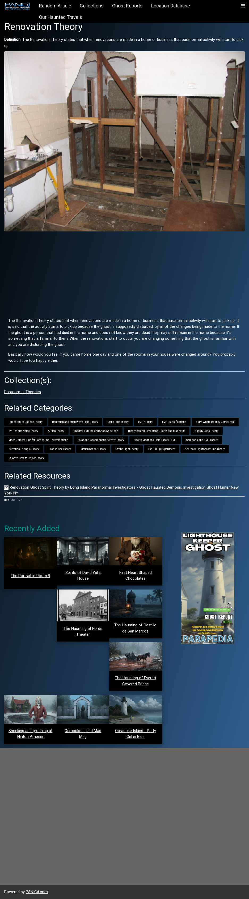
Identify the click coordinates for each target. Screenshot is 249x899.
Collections (92, 5)
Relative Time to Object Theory (26, 458)
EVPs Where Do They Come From (215, 421)
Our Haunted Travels (60, 17)
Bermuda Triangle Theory (24, 449)
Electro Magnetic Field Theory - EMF (155, 439)
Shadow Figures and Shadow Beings (96, 430)
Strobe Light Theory (127, 449)
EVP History (145, 421)
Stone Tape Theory (118, 421)
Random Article (55, 5)
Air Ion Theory (56, 430)
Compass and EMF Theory (202, 439)
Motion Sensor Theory (93, 449)
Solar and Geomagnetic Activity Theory (101, 439)
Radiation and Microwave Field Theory (75, 421)
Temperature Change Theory (26, 421)
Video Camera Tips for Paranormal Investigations (38, 439)
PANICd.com (37, 891)
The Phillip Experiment (161, 449)
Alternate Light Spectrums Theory (205, 449)
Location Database (170, 5)
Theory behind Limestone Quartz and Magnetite (156, 430)
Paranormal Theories (22, 391)
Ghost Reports (127, 5)
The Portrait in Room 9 (30, 575)
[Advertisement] (124, 272)
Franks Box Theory (60, 449)
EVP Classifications (174, 421)
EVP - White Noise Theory (23, 430)
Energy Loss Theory (206, 430)
